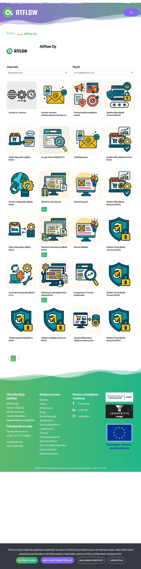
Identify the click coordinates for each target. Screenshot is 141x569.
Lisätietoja (116, 560)
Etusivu (44, 399)
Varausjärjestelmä (50, 424)
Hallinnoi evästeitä (91, 560)
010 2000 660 (55, 2)
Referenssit (46, 408)
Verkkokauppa (48, 416)
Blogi (42, 412)
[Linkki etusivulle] (20, 12)
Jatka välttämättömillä (57, 560)
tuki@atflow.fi (74, 2)
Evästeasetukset (49, 453)
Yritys (43, 403)
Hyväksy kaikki (27, 560)
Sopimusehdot (48, 441)
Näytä (76, 67)
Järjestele (12, 67)
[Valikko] (131, 12)
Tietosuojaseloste (50, 437)
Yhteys (44, 432)
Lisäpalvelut (47, 428)
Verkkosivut (46, 420)
